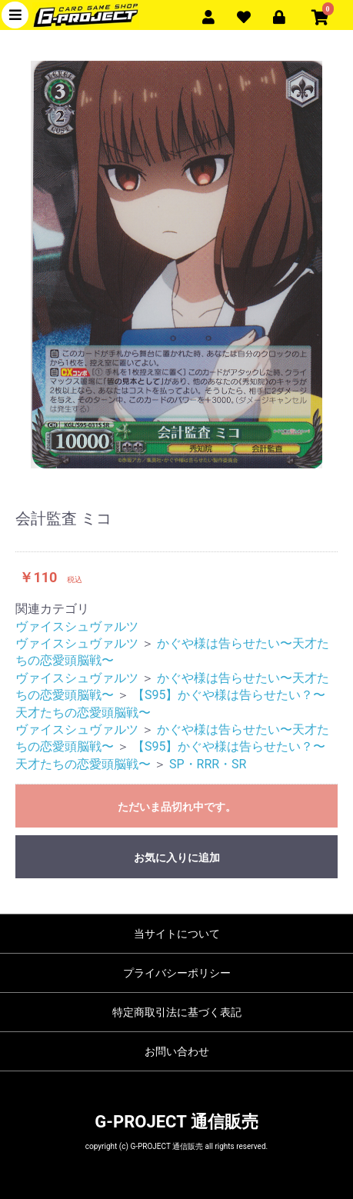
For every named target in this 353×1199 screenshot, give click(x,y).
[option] (176, 264)
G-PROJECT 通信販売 (176, 1121)
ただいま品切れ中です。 (177, 807)
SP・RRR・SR (208, 764)
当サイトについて (177, 934)
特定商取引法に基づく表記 (176, 1012)
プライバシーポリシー (177, 973)
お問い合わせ (177, 1051)
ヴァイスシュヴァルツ (76, 626)
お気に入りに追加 (177, 857)
